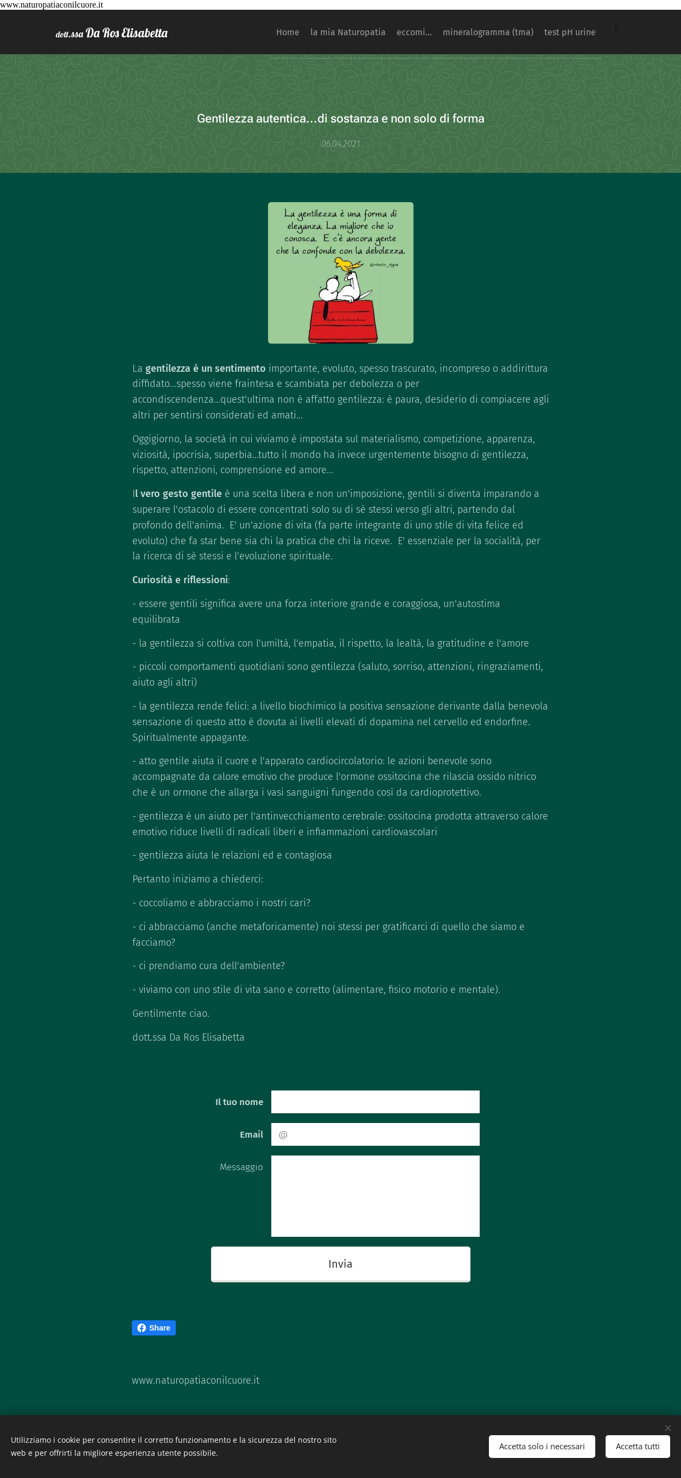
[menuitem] (267, 32)
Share (153, 1328)
